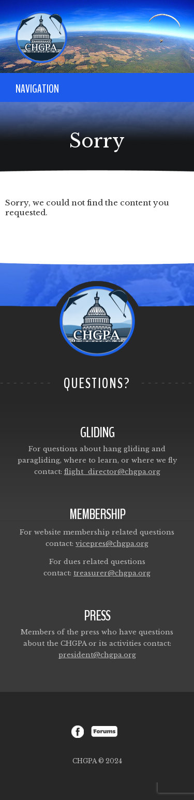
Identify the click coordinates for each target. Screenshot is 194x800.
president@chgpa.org (97, 654)
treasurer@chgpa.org (112, 573)
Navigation (37, 89)
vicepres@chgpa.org (112, 543)
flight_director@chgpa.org (112, 471)
